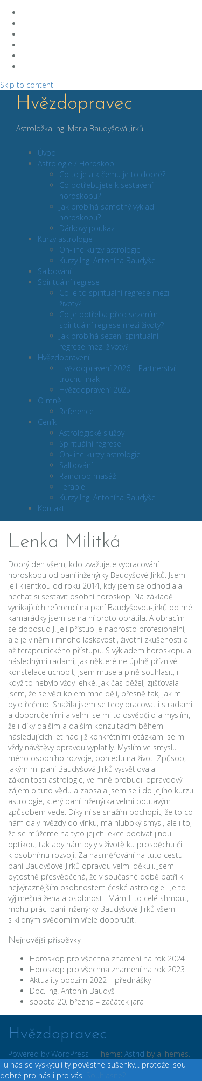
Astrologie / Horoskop (76, 163)
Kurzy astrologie (65, 239)
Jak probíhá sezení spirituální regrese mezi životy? (108, 341)
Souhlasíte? (106, 1075)
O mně (49, 400)
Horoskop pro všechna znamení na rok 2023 (107, 969)
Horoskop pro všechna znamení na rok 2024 (107, 958)
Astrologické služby (91, 433)
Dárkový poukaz (87, 228)
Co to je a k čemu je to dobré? (112, 174)
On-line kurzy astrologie (100, 250)
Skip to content (26, 85)
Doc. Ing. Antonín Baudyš (72, 991)
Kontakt (51, 508)
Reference (76, 411)
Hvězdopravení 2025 (94, 390)
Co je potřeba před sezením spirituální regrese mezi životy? (111, 319)
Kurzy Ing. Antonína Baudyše (107, 260)
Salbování (54, 271)
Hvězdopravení (63, 357)
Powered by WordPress (48, 1054)
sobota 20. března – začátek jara (87, 1001)
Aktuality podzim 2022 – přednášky (90, 980)
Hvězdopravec (74, 104)
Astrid (134, 1054)
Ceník (47, 422)
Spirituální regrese (69, 282)
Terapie (72, 487)
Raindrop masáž (87, 476)
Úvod (47, 153)
